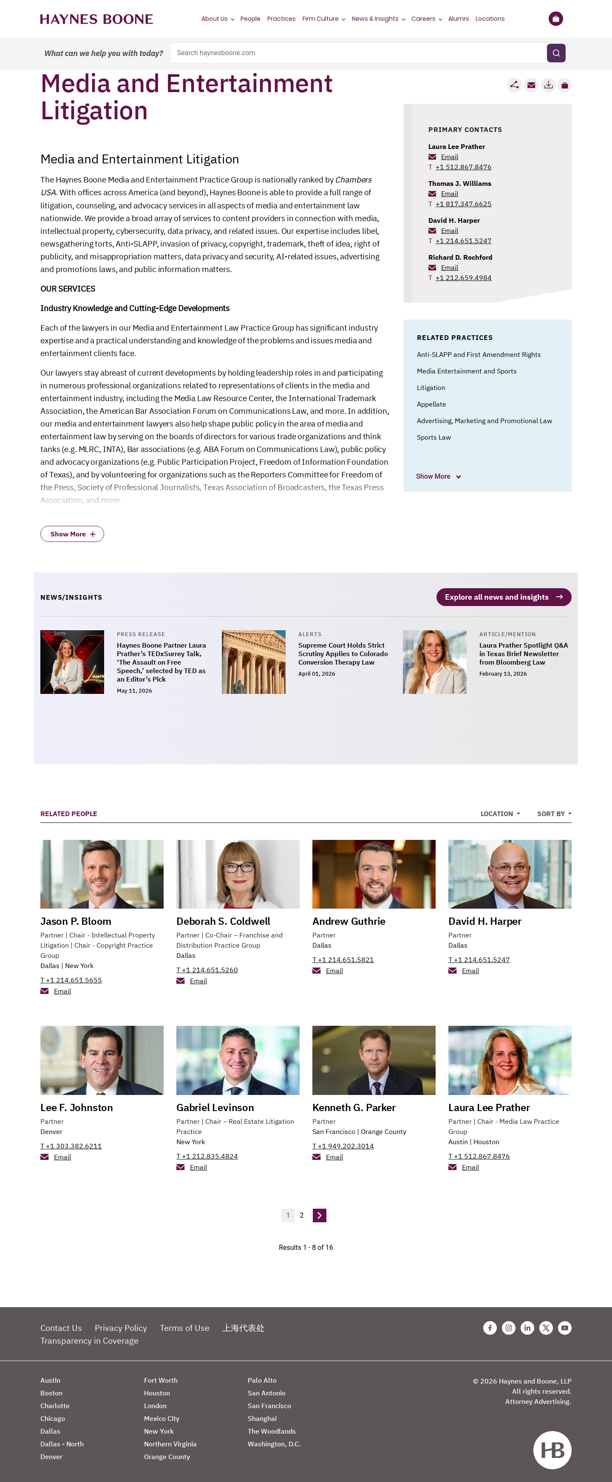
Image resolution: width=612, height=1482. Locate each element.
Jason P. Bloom (75, 919)
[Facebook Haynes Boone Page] (490, 1326)
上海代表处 (243, 1326)
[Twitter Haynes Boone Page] (546, 1326)
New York (79, 964)
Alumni (458, 18)
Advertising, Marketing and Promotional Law (484, 420)
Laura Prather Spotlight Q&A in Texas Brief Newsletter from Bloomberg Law (523, 652)
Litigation (431, 387)
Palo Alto (262, 1378)
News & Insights (375, 18)
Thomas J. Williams (459, 183)
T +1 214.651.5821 (343, 958)
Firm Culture (321, 18)
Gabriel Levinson (215, 1105)
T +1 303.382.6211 (71, 1144)
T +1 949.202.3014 (343, 1144)
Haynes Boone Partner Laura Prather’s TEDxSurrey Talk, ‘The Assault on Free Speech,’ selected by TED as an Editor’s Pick (161, 660)
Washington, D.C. (274, 1442)
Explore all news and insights (497, 595)
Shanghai (262, 1416)
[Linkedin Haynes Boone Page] (527, 1326)
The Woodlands (272, 1429)
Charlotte (55, 1404)
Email (449, 156)
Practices (281, 18)
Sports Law (434, 437)
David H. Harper (454, 220)
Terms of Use (185, 1326)
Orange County (383, 1130)
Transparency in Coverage (89, 1338)
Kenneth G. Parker (354, 1105)
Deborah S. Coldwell (223, 919)
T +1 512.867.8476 (479, 1154)
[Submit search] (556, 53)
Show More (434, 476)
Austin (458, 1140)
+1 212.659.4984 (464, 277)
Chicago (52, 1416)
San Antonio (267, 1391)
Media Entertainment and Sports (467, 371)
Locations (490, 18)
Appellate (431, 404)
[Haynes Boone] (96, 18)
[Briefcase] (555, 18)
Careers (423, 18)
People (251, 18)
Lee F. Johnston (76, 1105)
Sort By (552, 812)
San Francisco (333, 1130)
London (155, 1404)
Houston (486, 1140)
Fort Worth (161, 1378)
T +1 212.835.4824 (207, 1154)
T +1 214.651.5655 (71, 978)
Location (498, 812)
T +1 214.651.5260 (207, 968)
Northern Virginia (170, 1442)
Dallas (50, 964)
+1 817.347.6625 (464, 203)
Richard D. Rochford (460, 257)
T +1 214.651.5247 (479, 958)
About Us (214, 18)
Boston (51, 1391)
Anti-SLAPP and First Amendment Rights (479, 354)
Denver (51, 1130)
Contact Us (61, 1326)
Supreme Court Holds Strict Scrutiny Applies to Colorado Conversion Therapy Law (343, 652)
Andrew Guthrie (348, 919)
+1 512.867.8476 (464, 167)
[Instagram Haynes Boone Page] (509, 1326)
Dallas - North (62, 1442)
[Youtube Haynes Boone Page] (565, 1326)
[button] (565, 85)
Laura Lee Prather (456, 146)
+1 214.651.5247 (464, 240)
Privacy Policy (121, 1326)
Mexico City (161, 1416)
